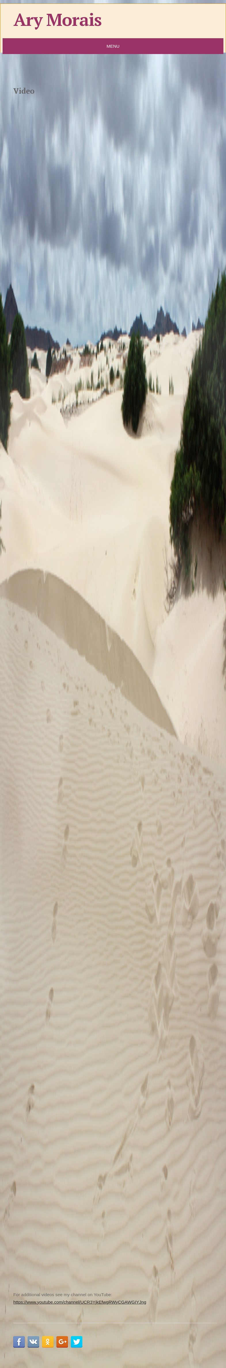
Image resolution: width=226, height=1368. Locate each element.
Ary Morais (58, 19)
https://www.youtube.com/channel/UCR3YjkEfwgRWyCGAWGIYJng (79, 1302)
